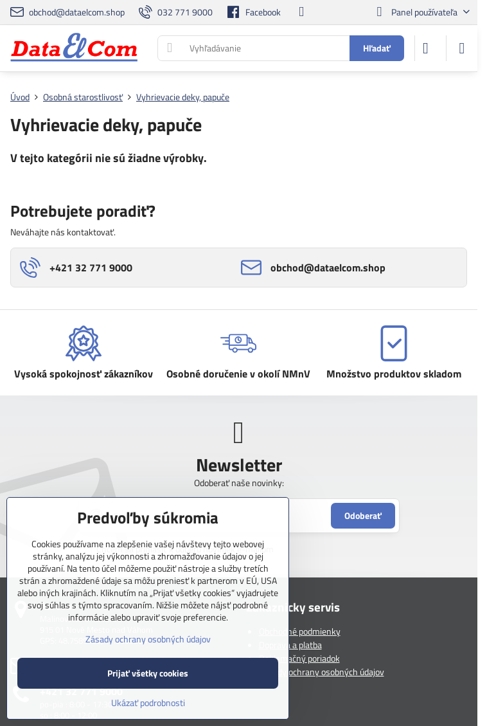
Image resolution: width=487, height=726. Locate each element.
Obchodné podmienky (300, 631)
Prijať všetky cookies (147, 673)
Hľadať (377, 48)
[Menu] (462, 48)
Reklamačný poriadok (299, 658)
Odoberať (363, 515)
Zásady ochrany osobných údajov (321, 671)
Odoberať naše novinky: (239, 482)
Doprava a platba (290, 644)
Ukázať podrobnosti (148, 702)
